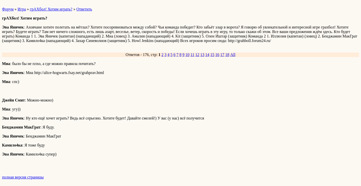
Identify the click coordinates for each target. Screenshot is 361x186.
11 (192, 54)
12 (197, 54)
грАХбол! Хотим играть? (51, 9)
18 (227, 54)
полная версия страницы (23, 177)
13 (202, 54)
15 (212, 54)
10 (187, 54)
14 (207, 54)
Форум (7, 9)
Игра (21, 9)
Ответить (84, 9)
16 (217, 54)
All (232, 54)
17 (222, 54)
